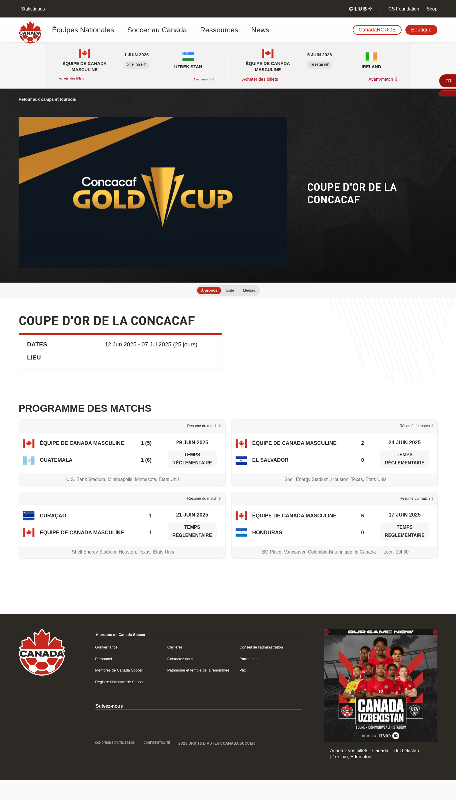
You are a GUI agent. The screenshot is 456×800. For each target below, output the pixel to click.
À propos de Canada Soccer (119, 654)
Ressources (185, 30)
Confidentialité (164, 770)
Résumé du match (196, 432)
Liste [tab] (231, 290)
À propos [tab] (205, 290)
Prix (241, 689)
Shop (431, 8)
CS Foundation (403, 8)
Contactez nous (179, 678)
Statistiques (32, 8)
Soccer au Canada (137, 30)
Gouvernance (101, 666)
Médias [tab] (253, 290)
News (217, 30)
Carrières (172, 666)
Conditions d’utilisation (113, 770)
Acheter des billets (77, 79)
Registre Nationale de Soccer (118, 708)
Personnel (98, 678)
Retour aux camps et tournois (54, 99)
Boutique (421, 30)
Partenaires (249, 678)
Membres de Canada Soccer (117, 689)
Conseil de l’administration (264, 666)
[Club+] (360, 9)
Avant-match (197, 79)
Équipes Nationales (81, 30)
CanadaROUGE (377, 30)
